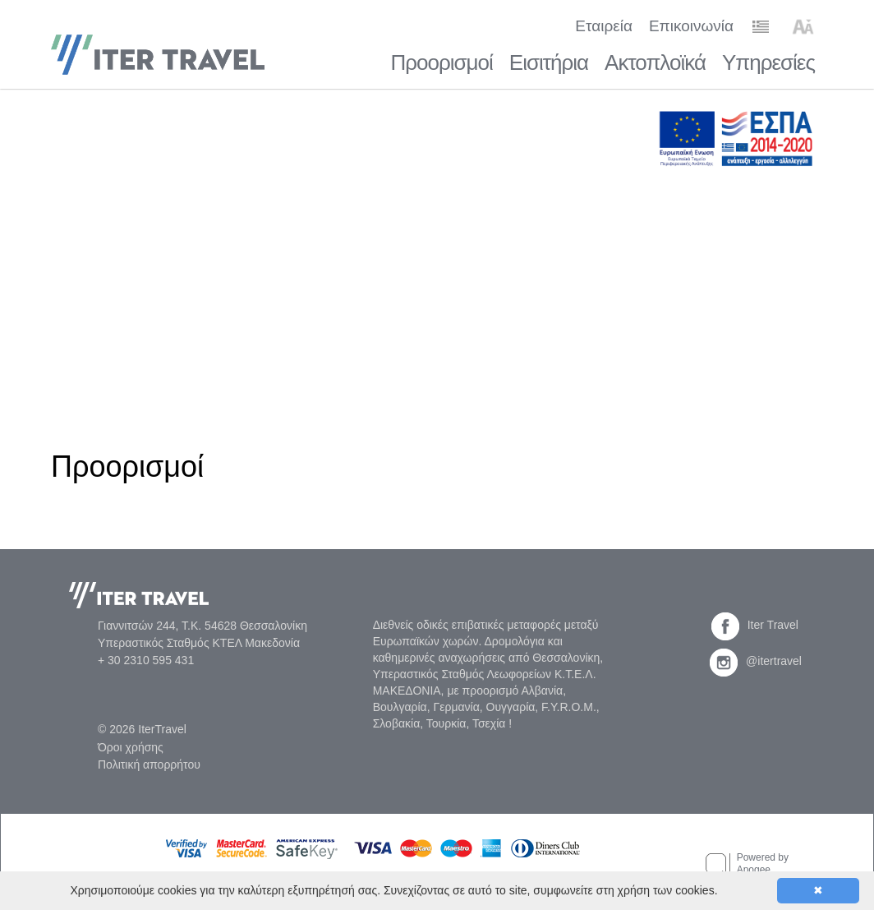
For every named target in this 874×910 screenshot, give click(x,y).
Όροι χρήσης (130, 747)
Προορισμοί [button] (441, 62)
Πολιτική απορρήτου (149, 764)
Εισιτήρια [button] (548, 62)
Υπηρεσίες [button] (768, 62)
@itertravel (756, 660)
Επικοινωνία (691, 26)
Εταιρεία (603, 26)
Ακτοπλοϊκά (655, 62)
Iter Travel (754, 624)
